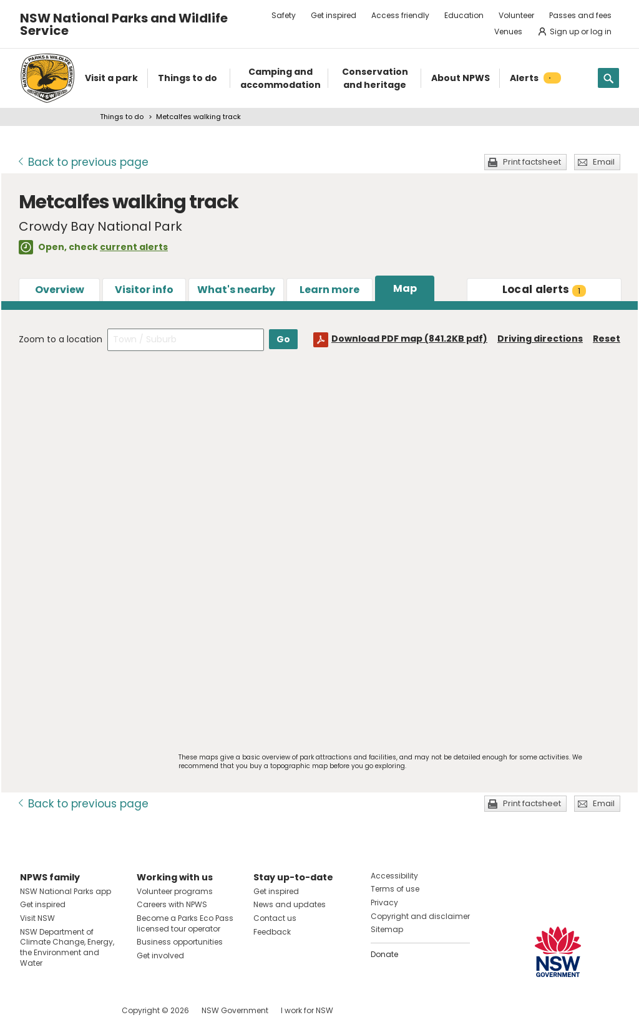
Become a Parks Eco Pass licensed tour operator (185, 923)
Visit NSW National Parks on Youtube (85, 1010)
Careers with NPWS (172, 904)
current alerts (134, 247)
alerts (544, 289)
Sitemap (387, 929)
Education (464, 15)
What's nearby (236, 289)
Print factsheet (532, 162)
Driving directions (540, 338)
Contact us (274, 918)
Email (604, 162)
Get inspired (333, 15)
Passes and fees (580, 15)
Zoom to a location (60, 339)
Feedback (272, 932)
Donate (384, 954)
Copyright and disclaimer (420, 916)
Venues (508, 31)
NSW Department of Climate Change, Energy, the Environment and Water (67, 947)
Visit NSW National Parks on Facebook (31, 1010)
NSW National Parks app (65, 891)
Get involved (160, 955)
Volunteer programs (175, 891)
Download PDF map (409, 338)
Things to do (122, 117)
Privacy (384, 902)
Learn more (329, 289)
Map (405, 288)
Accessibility (394, 875)
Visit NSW (37, 918)
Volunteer (516, 15)
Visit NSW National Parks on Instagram (58, 1010)
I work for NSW (307, 1010)
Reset (606, 338)
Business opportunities (180, 941)
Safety (283, 15)
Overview (59, 289)
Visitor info (144, 289)
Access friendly (400, 15)
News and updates (289, 904)
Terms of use (395, 888)
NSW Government (235, 1010)
